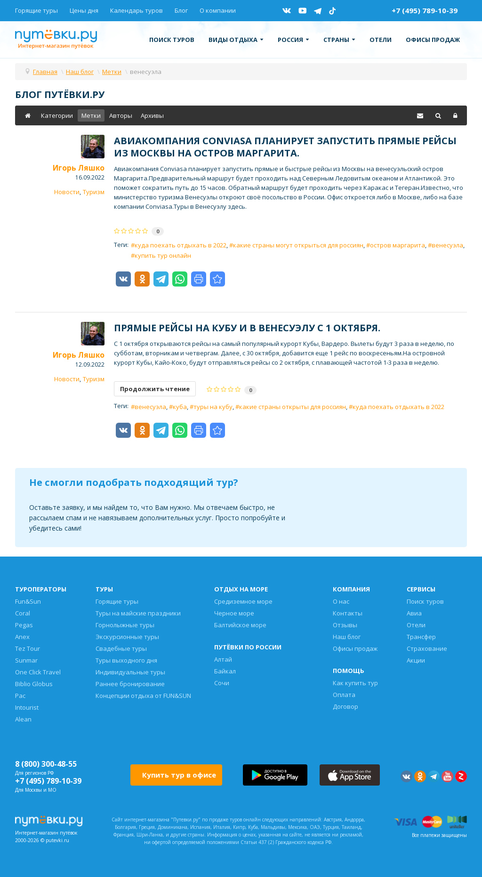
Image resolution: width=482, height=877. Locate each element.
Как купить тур (355, 683)
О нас (341, 601)
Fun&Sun (28, 601)
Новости (67, 192)
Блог (181, 10)
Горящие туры (36, 10)
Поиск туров (171, 39)
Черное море (234, 613)
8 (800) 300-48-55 (46, 764)
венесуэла (447, 245)
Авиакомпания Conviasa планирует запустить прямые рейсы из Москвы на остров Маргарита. (285, 146)
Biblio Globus (34, 684)
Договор (345, 706)
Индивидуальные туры (130, 672)
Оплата (344, 694)
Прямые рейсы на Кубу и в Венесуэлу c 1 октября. (247, 327)
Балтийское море (240, 625)
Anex (22, 636)
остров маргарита (397, 245)
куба (180, 406)
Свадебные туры (121, 648)
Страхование (427, 648)
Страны (339, 39)
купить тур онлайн (163, 255)
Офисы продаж (433, 39)
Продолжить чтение (155, 389)
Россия (293, 39)
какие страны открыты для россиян (292, 406)
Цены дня (84, 10)
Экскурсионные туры (127, 636)
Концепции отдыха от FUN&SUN (143, 695)
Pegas (24, 625)
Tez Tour (27, 648)
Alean (23, 719)
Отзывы (345, 625)
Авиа (414, 613)
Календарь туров (136, 10)
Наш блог (347, 636)
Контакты (347, 613)
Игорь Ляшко (78, 168)
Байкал (225, 671)
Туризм (93, 192)
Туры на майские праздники (138, 613)
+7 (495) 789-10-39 (425, 10)
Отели (381, 39)
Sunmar (26, 660)
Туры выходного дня (126, 660)
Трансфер (421, 636)
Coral (22, 613)
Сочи (221, 683)
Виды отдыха (236, 39)
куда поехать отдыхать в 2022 (180, 245)
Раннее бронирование (130, 684)
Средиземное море (243, 601)
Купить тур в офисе (179, 774)
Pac (20, 695)
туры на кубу (213, 406)
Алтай (223, 659)
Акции (416, 660)
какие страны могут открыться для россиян (298, 245)
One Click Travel (38, 672)
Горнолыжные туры (125, 625)
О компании (218, 10)
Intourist (27, 707)
